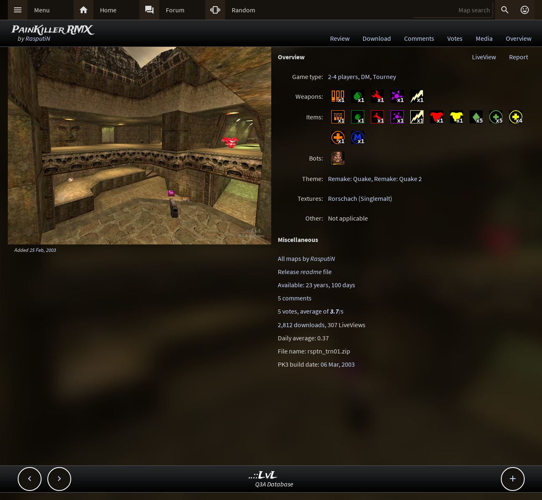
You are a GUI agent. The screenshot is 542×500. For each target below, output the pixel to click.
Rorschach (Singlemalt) (360, 198)
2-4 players (343, 76)
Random (243, 10)
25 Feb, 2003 (43, 250)
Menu (42, 10)
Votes (455, 38)
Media (484, 38)
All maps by (306, 258)
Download (377, 38)
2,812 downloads (301, 325)
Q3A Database (274, 484)
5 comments (295, 298)
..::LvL (263, 475)
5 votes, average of (310, 311)
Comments (419, 38)
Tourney (384, 76)
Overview (518, 38)
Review (339, 38)
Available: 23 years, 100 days (316, 285)
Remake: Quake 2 (398, 178)
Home (108, 10)
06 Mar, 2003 (338, 364)
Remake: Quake (349, 178)
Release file (305, 271)
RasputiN (38, 38)
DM (365, 76)
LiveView (484, 57)
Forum (175, 10)
